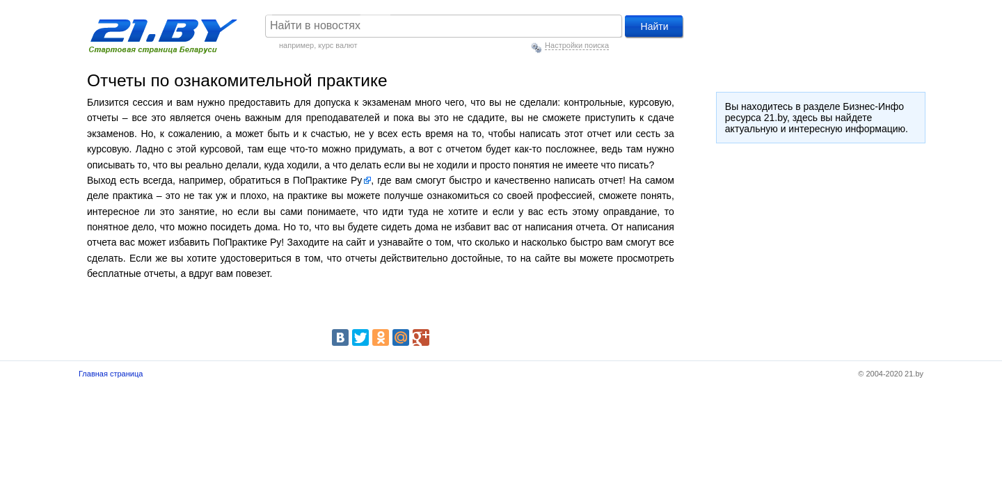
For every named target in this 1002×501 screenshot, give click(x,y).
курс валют (337, 45)
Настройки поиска (577, 45)
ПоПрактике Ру (327, 180)
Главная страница (111, 373)
